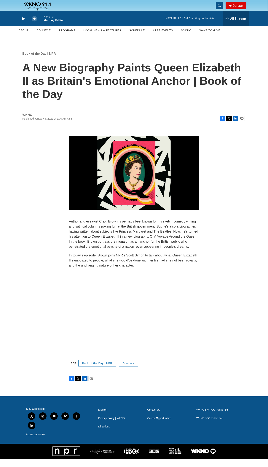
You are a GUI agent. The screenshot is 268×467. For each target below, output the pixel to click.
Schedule (137, 38)
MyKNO (186, 38)
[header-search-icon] (221, 10)
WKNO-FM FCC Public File (212, 418)
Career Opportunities (159, 426)
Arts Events (163, 38)
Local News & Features (102, 38)
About (23, 38)
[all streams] (236, 27)
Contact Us (153, 418)
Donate (240, 10)
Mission (102, 418)
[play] (23, 27)
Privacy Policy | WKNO (111, 426)
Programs (67, 38)
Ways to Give (210, 38)
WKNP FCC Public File (209, 426)
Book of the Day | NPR (39, 62)
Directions (104, 435)
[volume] (34, 27)
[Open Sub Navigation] (31, 38)
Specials (128, 371)
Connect (43, 38)
